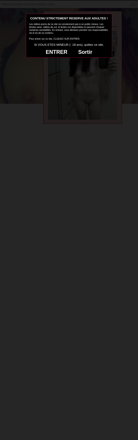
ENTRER (56, 52)
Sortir (85, 52)
